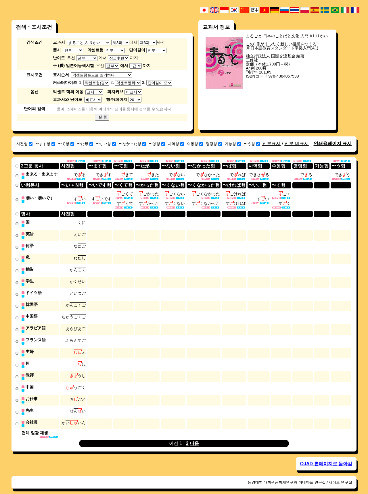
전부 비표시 (296, 143)
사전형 (24, 144)
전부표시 (271, 143)
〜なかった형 (132, 144)
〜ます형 (45, 144)
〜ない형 (106, 144)
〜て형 (66, 144)
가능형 (233, 144)
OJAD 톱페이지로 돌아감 (326, 457)
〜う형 (252, 144)
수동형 (195, 144)
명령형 (214, 144)
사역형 (176, 144)
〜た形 (85, 144)
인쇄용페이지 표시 (333, 143)
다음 (194, 437)
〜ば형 (157, 144)
